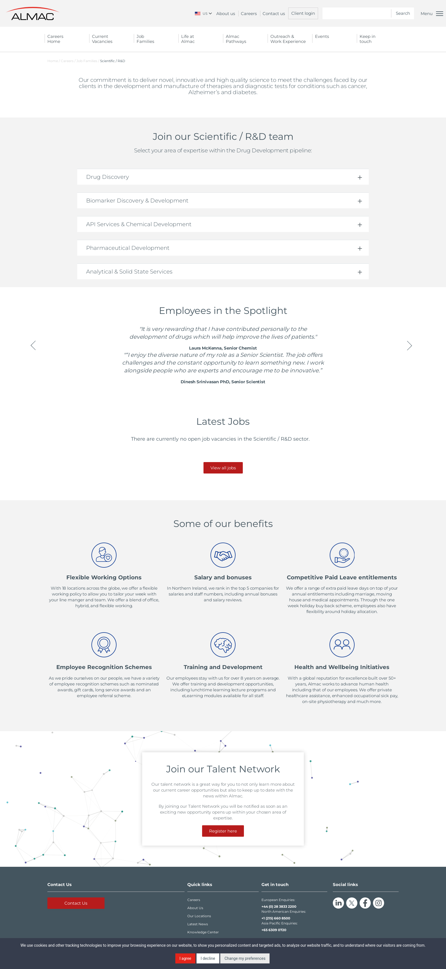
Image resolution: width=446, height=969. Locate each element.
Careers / (68, 61)
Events (322, 36)
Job (156, 39)
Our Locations (199, 916)
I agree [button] (185, 958)
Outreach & (289, 39)
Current (111, 39)
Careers (249, 13)
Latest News (197, 924)
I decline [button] (208, 958)
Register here (223, 831)
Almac (245, 39)
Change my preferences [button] (244, 958)
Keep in (379, 39)
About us (225, 13)
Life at (200, 39)
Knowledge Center (203, 932)
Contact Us (75, 903)
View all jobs (223, 467)
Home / (53, 61)
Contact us (274, 13)
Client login (303, 13)
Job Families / (88, 61)
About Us (195, 908)
